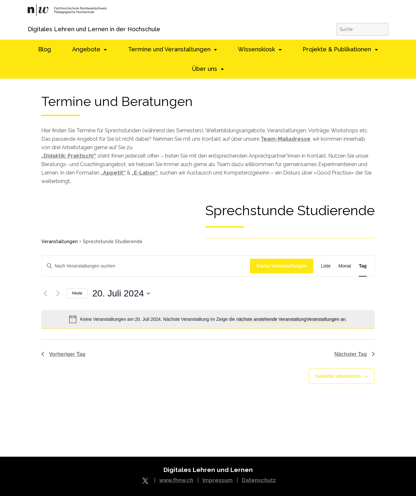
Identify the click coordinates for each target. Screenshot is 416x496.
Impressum (217, 480)
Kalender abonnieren (338, 376)
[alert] (208, 319)
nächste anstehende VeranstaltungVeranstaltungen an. (291, 319)
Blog (44, 49)
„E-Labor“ (145, 173)
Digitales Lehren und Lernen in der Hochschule (37, 29)
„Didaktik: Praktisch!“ (68, 156)
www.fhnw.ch (176, 480)
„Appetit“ (113, 173)
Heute (77, 293)
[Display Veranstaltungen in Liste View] (326, 266)
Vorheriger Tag (63, 354)
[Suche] (362, 29)
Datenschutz (259, 480)
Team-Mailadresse (285, 139)
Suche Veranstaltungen (281, 265)
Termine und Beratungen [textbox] (117, 101)
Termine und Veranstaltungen (170, 49)
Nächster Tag (354, 354)
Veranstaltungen (59, 241)
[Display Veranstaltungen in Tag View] (363, 266)
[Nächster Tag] (58, 293)
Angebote (87, 49)
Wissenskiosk (257, 49)
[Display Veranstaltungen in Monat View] (344, 266)
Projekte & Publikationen (338, 49)
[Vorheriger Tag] (45, 293)
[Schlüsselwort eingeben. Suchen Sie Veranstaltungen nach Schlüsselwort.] (146, 266)
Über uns (205, 68)
